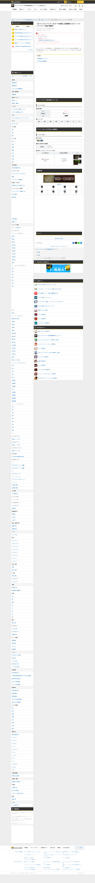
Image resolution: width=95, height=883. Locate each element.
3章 (12, 274)
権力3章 (13, 250)
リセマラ (29, 9)
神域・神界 (14, 570)
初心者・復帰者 (62, 9)
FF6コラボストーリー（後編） (18, 468)
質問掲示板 (14, 85)
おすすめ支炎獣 (15, 790)
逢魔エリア (14, 221)
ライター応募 (79, 847)
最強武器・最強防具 (16, 590)
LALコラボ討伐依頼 (16, 684)
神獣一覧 (14, 799)
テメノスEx (44, 36)
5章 (12, 280)
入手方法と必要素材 (41, 61)
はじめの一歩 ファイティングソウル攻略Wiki (71, 869)
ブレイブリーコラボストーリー (18, 479)
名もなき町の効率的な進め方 (18, 456)
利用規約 (26, 847)
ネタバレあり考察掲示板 (17, 88)
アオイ (13, 770)
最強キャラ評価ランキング (20, 29)
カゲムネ (14, 767)
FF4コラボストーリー (16, 473)
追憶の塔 (14, 508)
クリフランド (15, 552)
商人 (13, 144)
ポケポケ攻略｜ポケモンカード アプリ (70, 854)
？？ (13, 433)
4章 (12, 277)
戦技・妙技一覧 (15, 664)
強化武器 (14, 643)
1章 (12, 268)
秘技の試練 (14, 693)
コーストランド (15, 549)
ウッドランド (15, 540)
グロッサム (14, 740)
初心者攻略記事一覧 (16, 167)
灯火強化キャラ (53, 9)
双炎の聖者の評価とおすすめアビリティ (23, 32)
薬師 (13, 150)
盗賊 (13, 147)
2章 (12, 271)
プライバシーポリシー (34, 847)
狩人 (13, 153)
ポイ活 (59, 2)
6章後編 (13, 386)
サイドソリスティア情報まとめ (18, 191)
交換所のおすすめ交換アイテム (18, 185)
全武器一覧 (59, 180)
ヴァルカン (14, 743)
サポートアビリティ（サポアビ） (19, 173)
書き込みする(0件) (59, 238)
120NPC (14, 520)
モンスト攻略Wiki (66, 857)
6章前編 (13, 383)
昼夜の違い (14, 197)
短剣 (13, 602)
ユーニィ (14, 752)
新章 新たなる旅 (15, 318)
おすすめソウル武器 (16, 655)
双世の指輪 (14, 218)
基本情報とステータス (42, 58)
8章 (12, 310)
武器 (39, 255)
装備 (39, 252)
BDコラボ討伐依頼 (16, 681)
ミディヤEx (39, 36)
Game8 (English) (66, 847)
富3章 (13, 242)
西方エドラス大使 (16, 360)
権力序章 (14, 333)
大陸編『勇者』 (15, 484)
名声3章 (13, 259)
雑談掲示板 (14, 82)
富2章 (13, 239)
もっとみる (30, 49)
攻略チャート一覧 (16, 439)
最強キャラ (22, 9)
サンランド (14, 558)
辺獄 (13, 567)
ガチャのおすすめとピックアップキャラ (20, 118)
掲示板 (80, 9)
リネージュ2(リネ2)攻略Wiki (29, 869)
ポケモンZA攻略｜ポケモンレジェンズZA (32, 851)
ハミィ (13, 761)
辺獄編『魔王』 (15, 487)
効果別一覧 (14, 634)
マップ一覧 (14, 534)
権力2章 (13, 248)
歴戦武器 (14, 640)
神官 (13, 156)
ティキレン (14, 737)
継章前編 (14, 398)
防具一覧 (14, 622)
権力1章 (13, 245)
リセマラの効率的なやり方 (17, 112)
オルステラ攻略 (43, 9)
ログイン (80, 2)
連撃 (13, 176)
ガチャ (35, 9)
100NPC (14, 517)
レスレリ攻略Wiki (46, 864)
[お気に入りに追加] (65, 5)
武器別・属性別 (15, 103)
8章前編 (13, 392)
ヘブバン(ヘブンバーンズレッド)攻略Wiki (32, 864)
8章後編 (13, 395)
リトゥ (13, 746)
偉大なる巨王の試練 (16, 702)
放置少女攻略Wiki (46, 867)
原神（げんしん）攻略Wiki (29, 861)
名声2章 (13, 256)
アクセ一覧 (14, 628)
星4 (12, 132)
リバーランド (15, 555)
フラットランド (15, 546)
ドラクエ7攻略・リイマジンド (30, 854)
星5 (12, 129)
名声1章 (13, 253)
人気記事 (17, 26)
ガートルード (15, 749)
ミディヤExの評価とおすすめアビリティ (23, 36)
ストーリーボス (15, 499)
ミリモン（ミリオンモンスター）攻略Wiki (51, 869)
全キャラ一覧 (15, 123)
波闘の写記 (14, 528)
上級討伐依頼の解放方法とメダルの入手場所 (21, 675)
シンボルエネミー (16, 505)
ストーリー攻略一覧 (16, 227)
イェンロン (14, 755)
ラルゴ (13, 758)
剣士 (13, 141)
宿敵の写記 (14, 525)
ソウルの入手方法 (16, 666)
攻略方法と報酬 (15, 775)
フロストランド (15, 543)
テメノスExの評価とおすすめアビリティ (23, 39)
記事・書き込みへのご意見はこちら (59, 246)
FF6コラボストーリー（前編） (18, 465)
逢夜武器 (14, 649)
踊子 (13, 162)
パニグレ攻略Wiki (66, 867)
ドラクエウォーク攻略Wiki (29, 859)
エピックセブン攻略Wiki (29, 867)
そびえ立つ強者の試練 (16, 699)
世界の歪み (14, 575)
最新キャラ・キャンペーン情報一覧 (22, 43)
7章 (12, 286)
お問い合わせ (52, 847)
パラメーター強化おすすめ (17, 793)
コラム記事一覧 (15, 805)
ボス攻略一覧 (15, 493)
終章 (13, 262)
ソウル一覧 (14, 661)
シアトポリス (63, 158)
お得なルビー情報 (72, 9)
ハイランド (14, 561)
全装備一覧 (14, 587)
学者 (13, 159)
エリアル (14, 646)
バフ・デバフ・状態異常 (17, 179)
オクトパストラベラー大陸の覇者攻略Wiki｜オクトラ (47, 249)
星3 (12, 135)
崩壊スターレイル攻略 (28, 857)
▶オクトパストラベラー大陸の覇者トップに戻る (22, 76)
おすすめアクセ (15, 631)
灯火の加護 (14, 194)
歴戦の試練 (14, 696)
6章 (12, 283)
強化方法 (14, 658)
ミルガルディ (15, 764)
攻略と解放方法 (15, 672)
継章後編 (14, 401)
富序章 (13, 321)
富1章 (13, 236)
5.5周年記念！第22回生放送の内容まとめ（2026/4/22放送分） (24, 46)
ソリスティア (15, 581)
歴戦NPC (14, 514)
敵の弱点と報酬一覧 (16, 678)
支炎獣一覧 (14, 787)
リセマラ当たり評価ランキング (18, 109)
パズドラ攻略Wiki (46, 857)
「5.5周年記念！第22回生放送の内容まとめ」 (46, 40)
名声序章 (14, 345)
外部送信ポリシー (44, 847)
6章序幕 (13, 380)
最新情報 (15, 9)
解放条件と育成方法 (16, 781)
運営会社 (59, 847)
